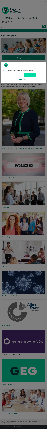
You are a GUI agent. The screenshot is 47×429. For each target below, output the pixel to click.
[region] (23, 72)
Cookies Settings (22, 79)
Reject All (17, 75)
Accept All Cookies (29, 75)
